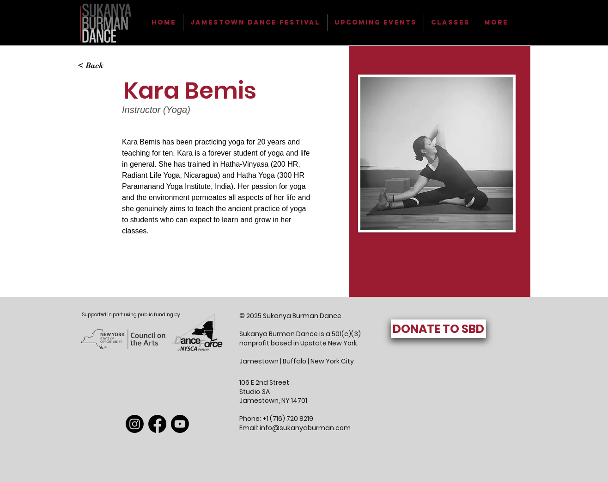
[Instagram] (135, 424)
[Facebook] (157, 424)
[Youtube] (180, 424)
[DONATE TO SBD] (438, 328)
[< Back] (96, 65)
